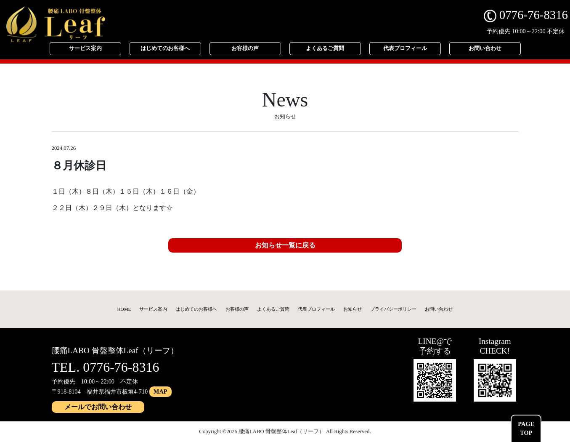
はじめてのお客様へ (165, 48)
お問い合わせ (485, 48)
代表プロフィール (405, 48)
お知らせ (352, 309)
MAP (160, 391)
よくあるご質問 (325, 48)
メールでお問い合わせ (98, 406)
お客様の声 (245, 48)
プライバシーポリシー (393, 309)
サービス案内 (85, 48)
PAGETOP (526, 429)
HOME (124, 309)
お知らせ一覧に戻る (285, 245)
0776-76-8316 (526, 14)
